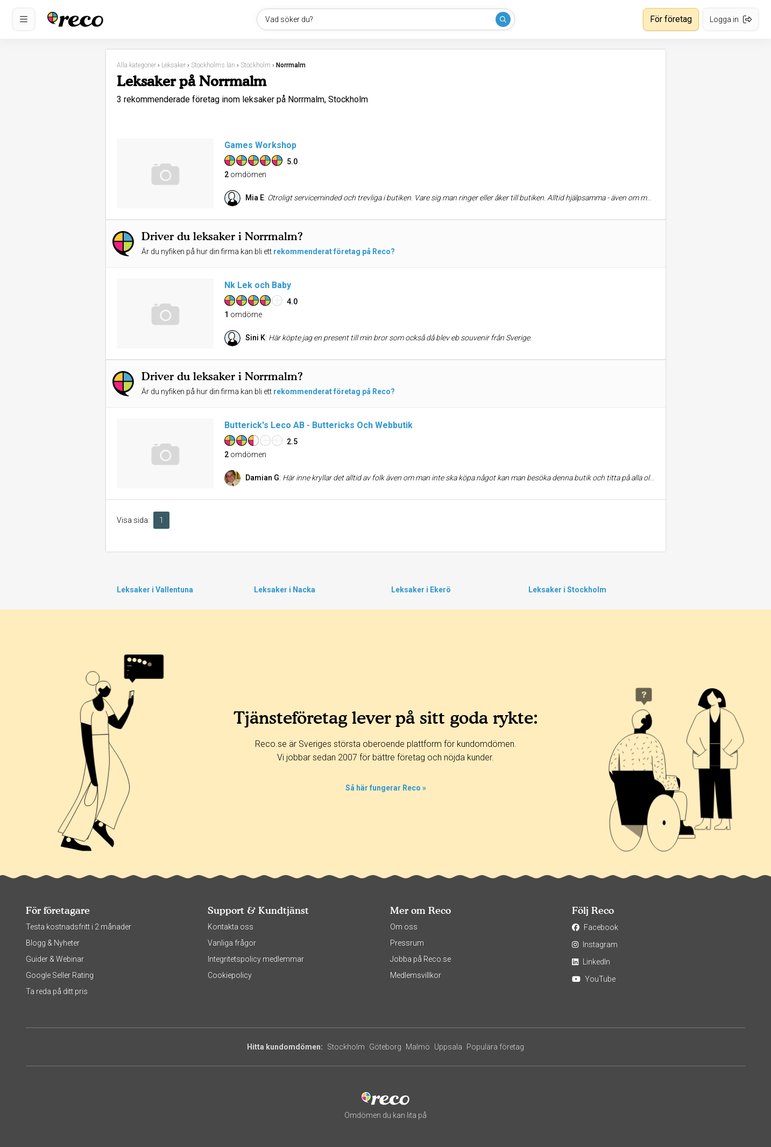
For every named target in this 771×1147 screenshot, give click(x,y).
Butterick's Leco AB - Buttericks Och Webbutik (318, 425)
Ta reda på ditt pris (57, 991)
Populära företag (495, 1047)
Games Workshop (260, 145)
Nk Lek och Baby (257, 285)
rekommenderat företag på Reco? (334, 251)
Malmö (418, 1047)
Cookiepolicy (230, 975)
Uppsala (448, 1047)
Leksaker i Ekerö (421, 589)
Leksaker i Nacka (284, 589)
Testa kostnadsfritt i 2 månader (78, 926)
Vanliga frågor (232, 943)
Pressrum (407, 943)
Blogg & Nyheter (53, 943)
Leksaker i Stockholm (567, 589)
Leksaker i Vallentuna (155, 589)
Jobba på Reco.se (420, 959)
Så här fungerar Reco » (385, 788)
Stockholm (346, 1047)
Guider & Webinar (55, 959)
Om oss (404, 926)
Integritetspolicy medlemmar (256, 959)
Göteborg (385, 1047)
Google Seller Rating (60, 975)
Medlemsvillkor (415, 975)
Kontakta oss (230, 926)
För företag (671, 19)
